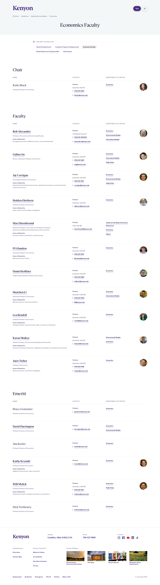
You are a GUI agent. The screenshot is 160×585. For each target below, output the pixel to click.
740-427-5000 (89, 537)
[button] (144, 8)
